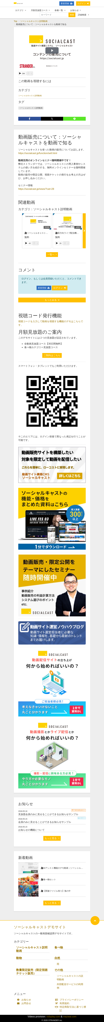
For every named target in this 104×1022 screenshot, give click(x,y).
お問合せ (24, 1003)
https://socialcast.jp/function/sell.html (37, 153)
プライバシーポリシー (70, 999)
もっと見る (52, 838)
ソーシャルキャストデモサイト (40, 927)
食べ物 (58, 947)
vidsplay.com (53, 1016)
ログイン (83, 3)
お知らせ (75, 10)
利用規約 (62, 1003)
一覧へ (52, 254)
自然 (57, 958)
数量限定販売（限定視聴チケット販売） (32, 971)
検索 (72, 15)
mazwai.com (69, 1016)
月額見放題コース (40, 10)
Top (15, 21)
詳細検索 (83, 15)
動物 (19, 958)
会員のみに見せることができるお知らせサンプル (44, 822)
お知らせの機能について (31, 830)
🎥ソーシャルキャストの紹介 (38, 233)
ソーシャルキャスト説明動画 (34, 21)
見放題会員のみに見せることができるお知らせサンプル (48, 814)
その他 (58, 970)
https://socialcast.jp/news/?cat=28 (36, 189)
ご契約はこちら (52, 355)
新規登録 (67, 3)
